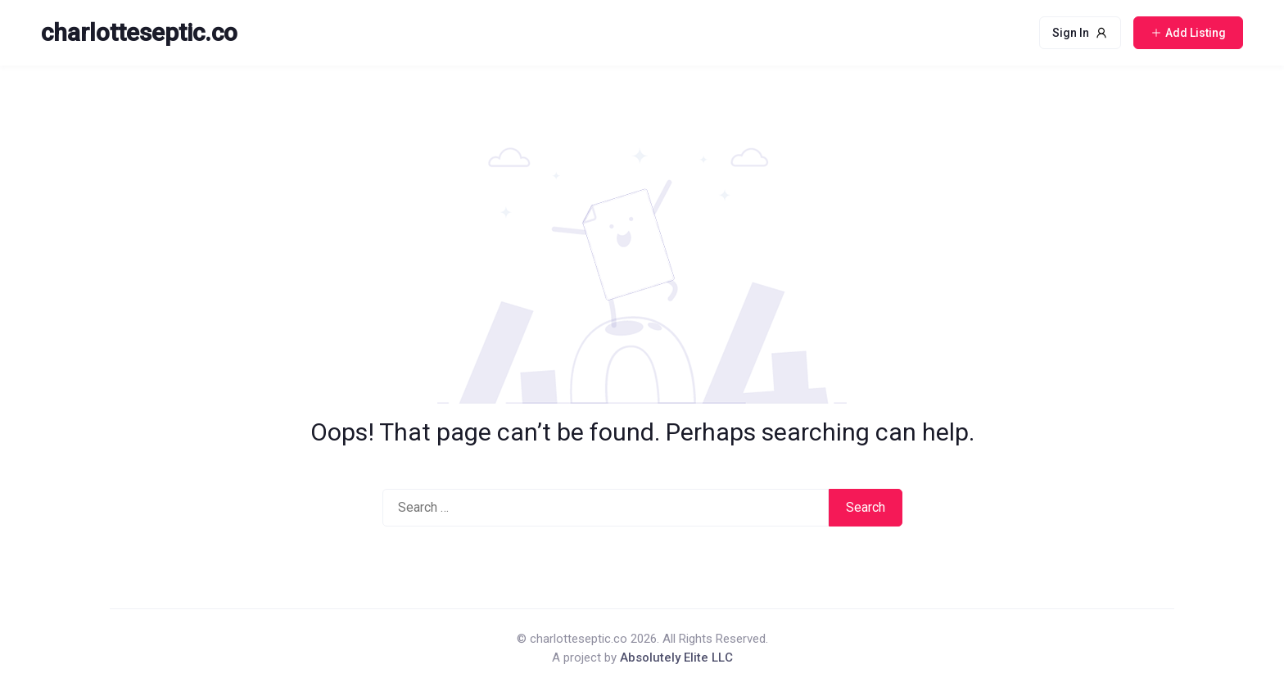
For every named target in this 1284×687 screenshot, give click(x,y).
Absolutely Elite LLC (676, 657)
